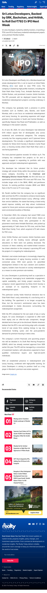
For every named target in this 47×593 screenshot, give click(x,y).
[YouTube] (29, 524)
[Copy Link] (14, 45)
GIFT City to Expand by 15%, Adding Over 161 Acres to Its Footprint (22, 461)
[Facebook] (14, 401)
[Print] (18, 45)
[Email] (10, 45)
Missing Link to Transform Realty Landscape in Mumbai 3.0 (22, 421)
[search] (35, 2)
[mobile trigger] (43, 2)
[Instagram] (33, 401)
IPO (11, 86)
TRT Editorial (7, 38)
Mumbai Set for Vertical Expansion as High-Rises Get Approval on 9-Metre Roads (22, 448)
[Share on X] (6, 45)
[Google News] (33, 524)
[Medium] (33, 408)
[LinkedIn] (14, 408)
